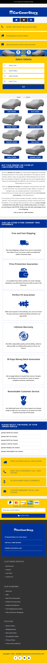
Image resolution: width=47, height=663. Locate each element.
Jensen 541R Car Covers (9, 433)
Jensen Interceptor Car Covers (12, 451)
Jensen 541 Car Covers (9, 436)
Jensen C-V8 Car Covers (9, 444)
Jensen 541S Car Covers (9, 440)
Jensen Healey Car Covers (10, 448)
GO (23, 86)
